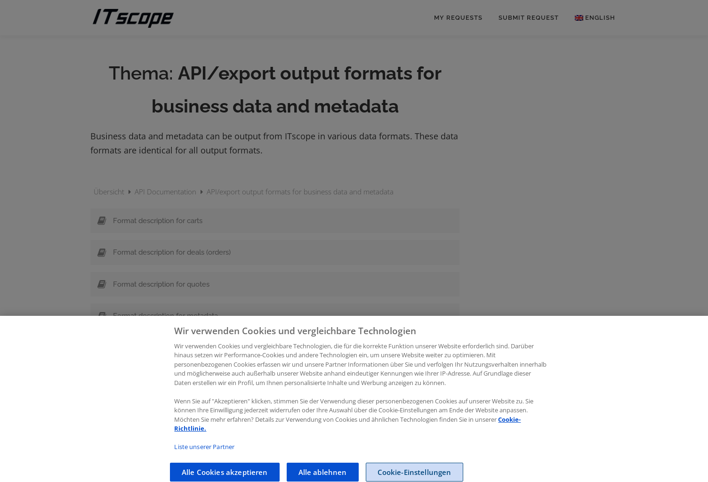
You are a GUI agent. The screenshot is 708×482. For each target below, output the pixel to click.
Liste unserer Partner (204, 453)
